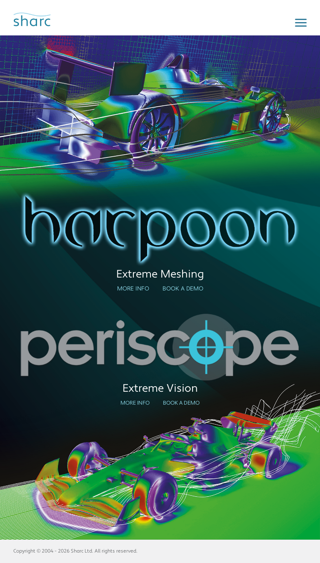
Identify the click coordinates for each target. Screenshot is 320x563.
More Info (133, 289)
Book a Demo (182, 289)
